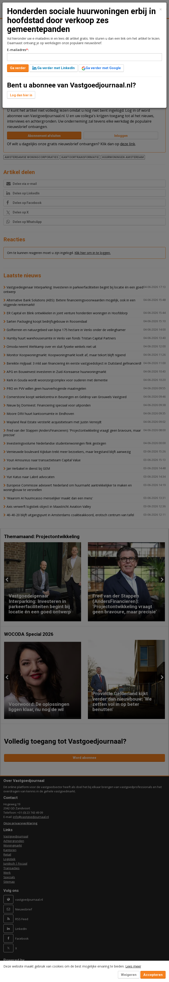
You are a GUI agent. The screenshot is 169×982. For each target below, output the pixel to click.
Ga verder (18, 68)
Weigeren (129, 975)
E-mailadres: (18, 50)
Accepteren (153, 975)
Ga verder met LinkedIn (53, 68)
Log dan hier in (21, 95)
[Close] (160, 9)
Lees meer (133, 966)
